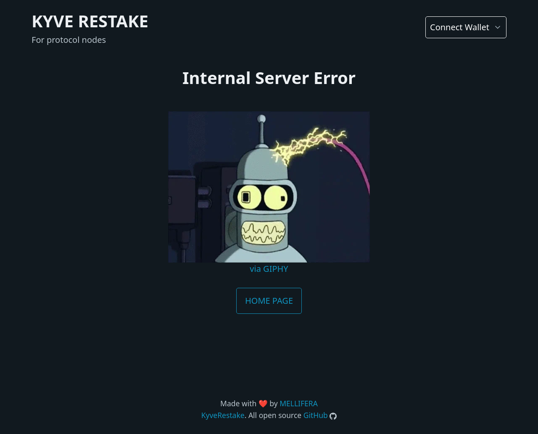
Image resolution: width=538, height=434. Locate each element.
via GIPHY (269, 268)
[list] (465, 27)
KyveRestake (223, 415)
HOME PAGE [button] (269, 300)
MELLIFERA (299, 403)
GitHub (315, 415)
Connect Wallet (459, 27)
